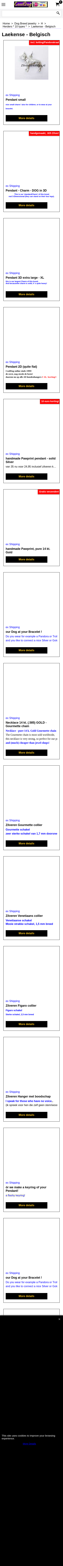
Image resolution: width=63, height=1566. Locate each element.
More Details (29, 1443)
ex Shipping (13, 95)
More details (26, 118)
